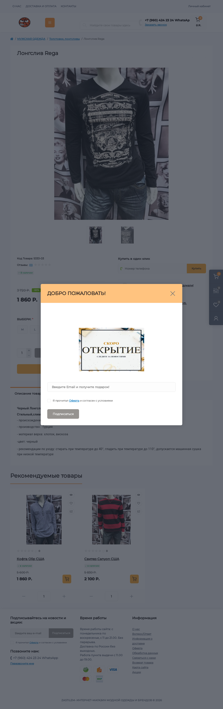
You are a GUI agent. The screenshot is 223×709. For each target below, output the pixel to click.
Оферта (74, 400)
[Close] (172, 293)
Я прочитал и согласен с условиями (83, 400)
